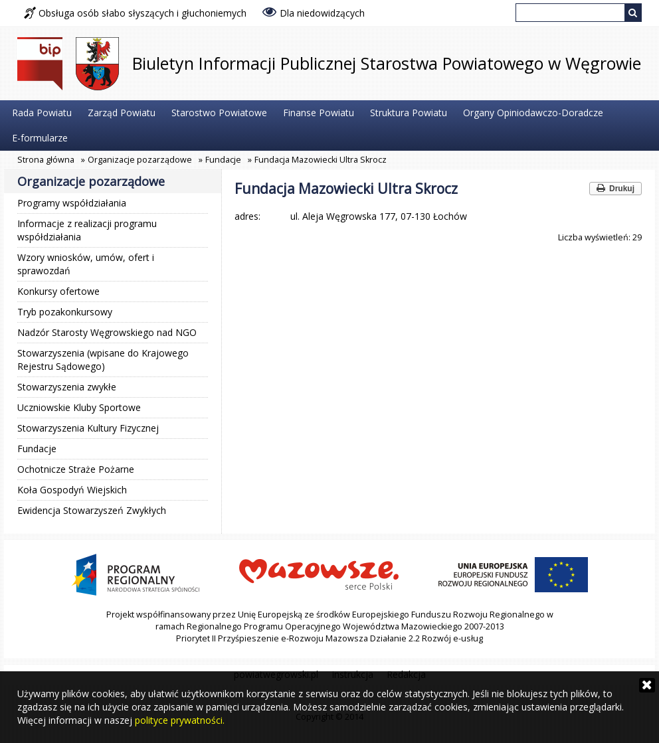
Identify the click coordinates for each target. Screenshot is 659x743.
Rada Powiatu (42, 112)
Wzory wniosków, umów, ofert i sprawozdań (85, 264)
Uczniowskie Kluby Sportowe (79, 407)
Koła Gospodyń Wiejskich (72, 489)
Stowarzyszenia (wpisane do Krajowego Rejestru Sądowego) (103, 359)
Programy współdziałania (71, 203)
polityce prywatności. (180, 720)
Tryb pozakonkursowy (64, 311)
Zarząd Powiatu (121, 112)
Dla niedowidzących (313, 12)
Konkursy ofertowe (58, 291)
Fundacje (223, 159)
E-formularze (40, 137)
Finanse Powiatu (318, 112)
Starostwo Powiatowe (219, 112)
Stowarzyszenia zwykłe (66, 386)
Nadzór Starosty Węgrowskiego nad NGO (107, 332)
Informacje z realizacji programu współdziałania (87, 230)
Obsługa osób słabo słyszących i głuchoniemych (135, 13)
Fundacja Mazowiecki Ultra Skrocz (320, 159)
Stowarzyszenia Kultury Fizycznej (88, 428)
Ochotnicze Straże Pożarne (75, 469)
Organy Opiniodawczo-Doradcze (533, 112)
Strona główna (45, 159)
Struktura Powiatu (408, 112)
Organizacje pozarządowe (140, 159)
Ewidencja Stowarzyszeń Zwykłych (91, 510)
